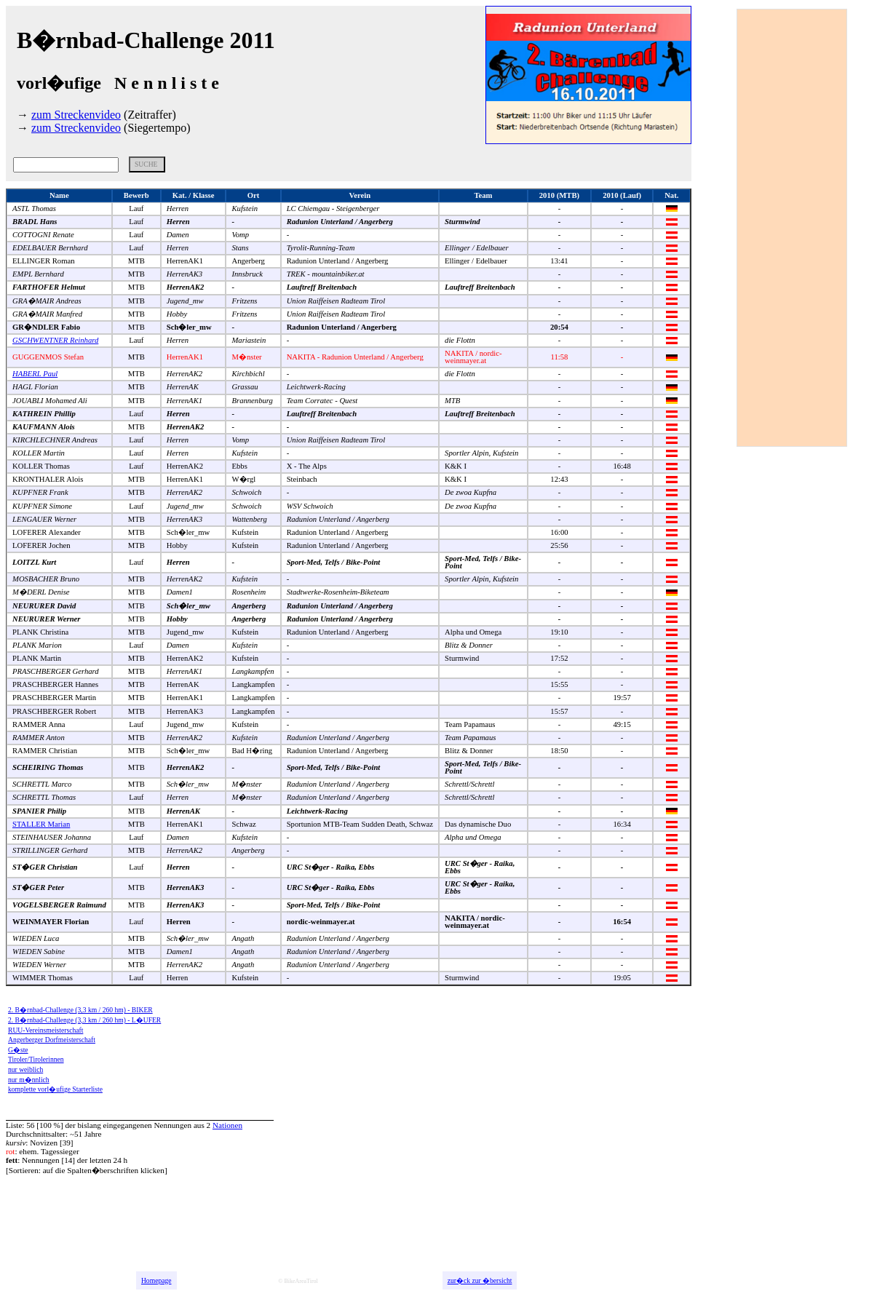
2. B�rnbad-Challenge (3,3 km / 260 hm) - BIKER (80, 1010)
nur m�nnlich (28, 1080)
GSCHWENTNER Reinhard (55, 340)
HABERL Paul (34, 374)
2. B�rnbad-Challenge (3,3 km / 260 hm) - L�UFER (84, 1020)
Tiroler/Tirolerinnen (36, 1059)
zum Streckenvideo (76, 114)
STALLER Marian (41, 824)
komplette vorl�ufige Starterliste (55, 1089)
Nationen (227, 1125)
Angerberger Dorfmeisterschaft (51, 1040)
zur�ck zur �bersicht (480, 1280)
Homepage (156, 1280)
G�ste (18, 1050)
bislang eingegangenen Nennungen (135, 1125)
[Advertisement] (795, 227)
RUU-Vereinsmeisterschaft (45, 1030)
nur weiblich (25, 1069)
